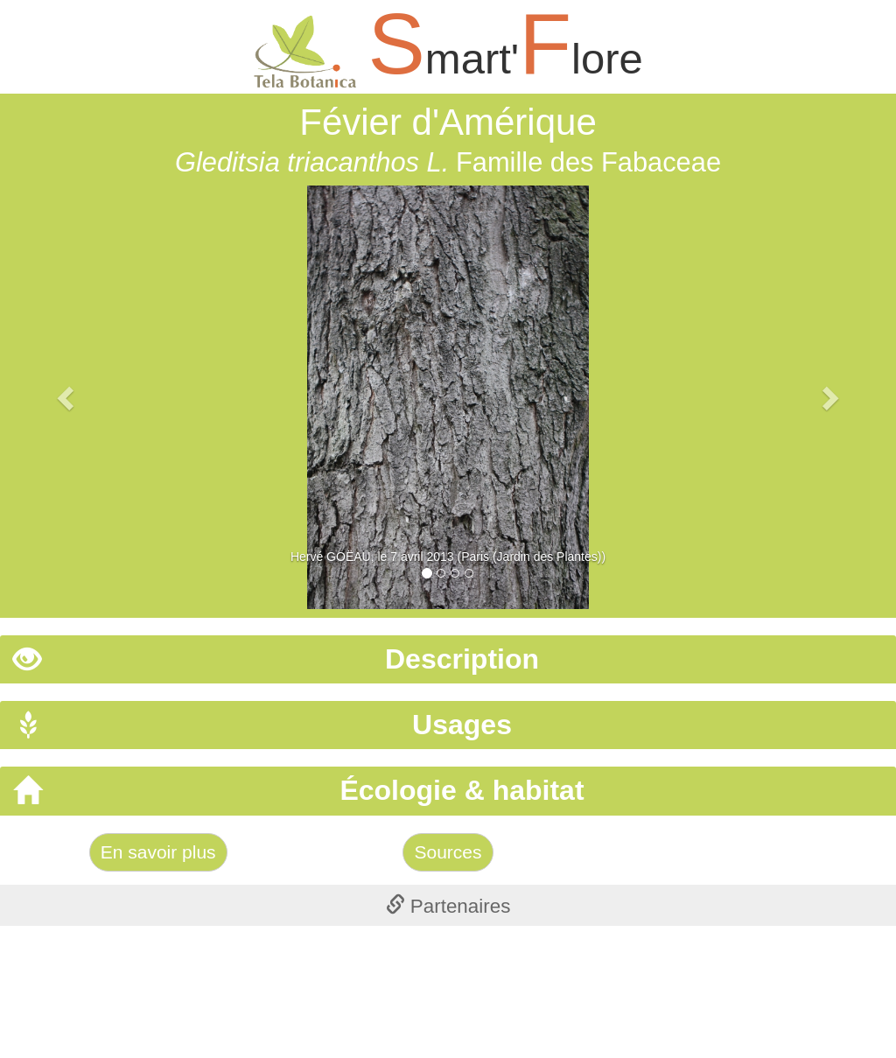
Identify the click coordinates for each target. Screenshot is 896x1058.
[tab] (448, 659)
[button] (67, 397)
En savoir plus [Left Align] (158, 852)
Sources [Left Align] (447, 852)
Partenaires (448, 906)
